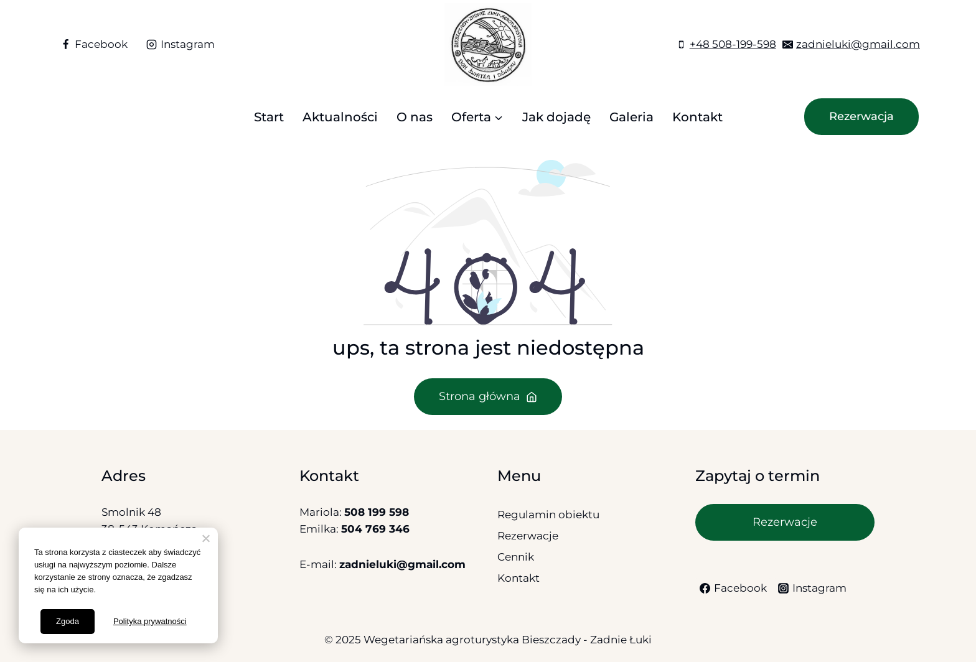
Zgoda (67, 621)
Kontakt (697, 117)
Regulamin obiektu (548, 514)
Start (269, 117)
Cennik (515, 557)
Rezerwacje (527, 535)
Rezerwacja (861, 116)
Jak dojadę (556, 117)
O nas (414, 117)
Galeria (631, 117)
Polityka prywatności (150, 621)
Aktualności (340, 117)
